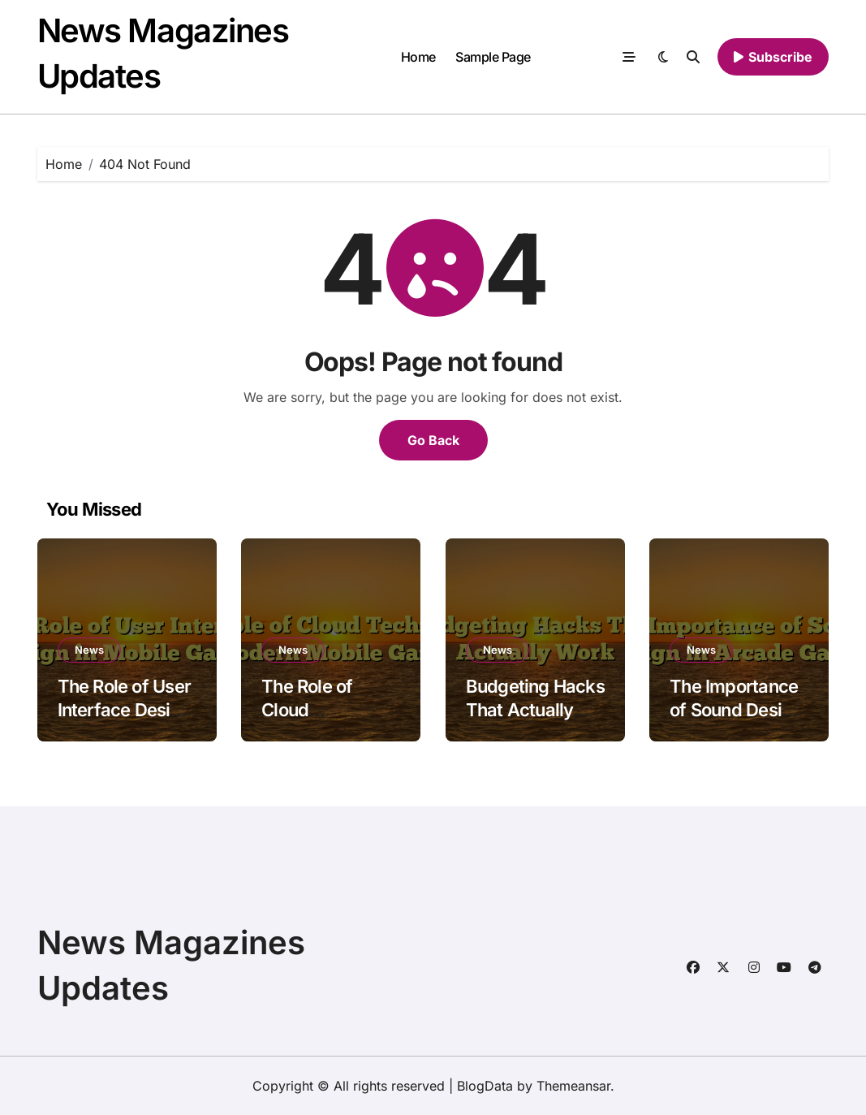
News (89, 649)
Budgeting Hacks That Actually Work (535, 709)
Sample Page (493, 57)
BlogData (485, 1086)
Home (418, 57)
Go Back (433, 440)
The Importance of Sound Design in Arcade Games (739, 709)
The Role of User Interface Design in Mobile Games (125, 709)
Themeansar (573, 1086)
